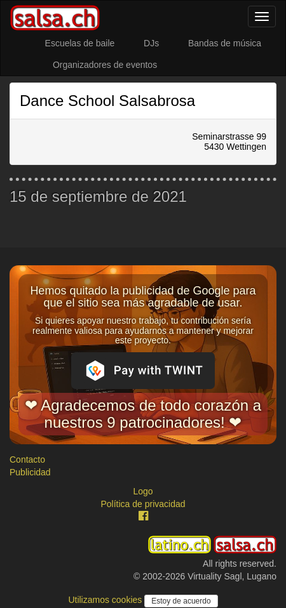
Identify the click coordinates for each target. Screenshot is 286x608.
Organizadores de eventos (105, 65)
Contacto (27, 459)
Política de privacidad (142, 504)
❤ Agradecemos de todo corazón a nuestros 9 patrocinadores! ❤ (143, 413)
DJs (151, 43)
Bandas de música (224, 43)
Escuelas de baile (80, 43)
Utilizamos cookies (106, 600)
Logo (143, 491)
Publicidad (30, 472)
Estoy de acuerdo (180, 601)
